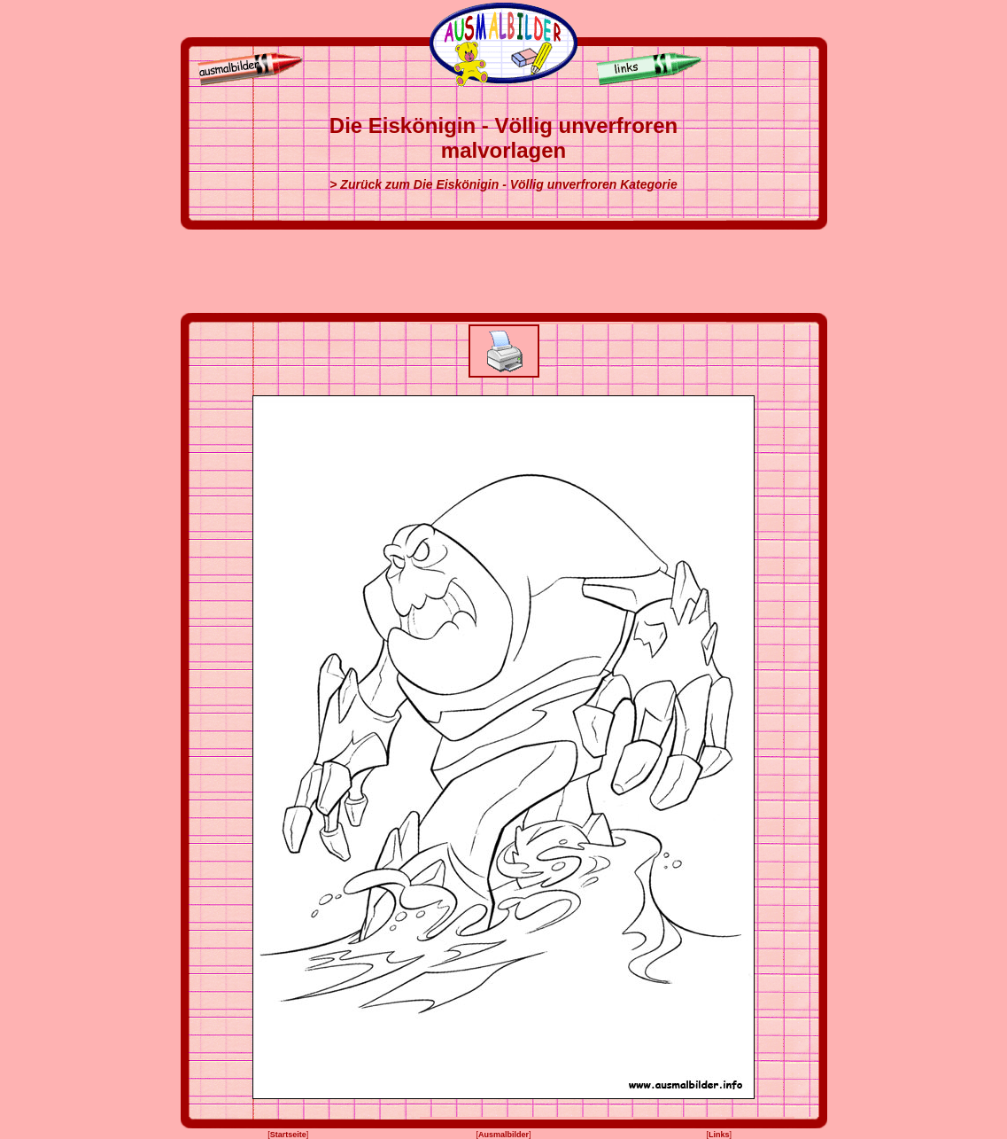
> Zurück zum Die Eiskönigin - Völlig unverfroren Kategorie (503, 184)
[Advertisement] (504, 271)
